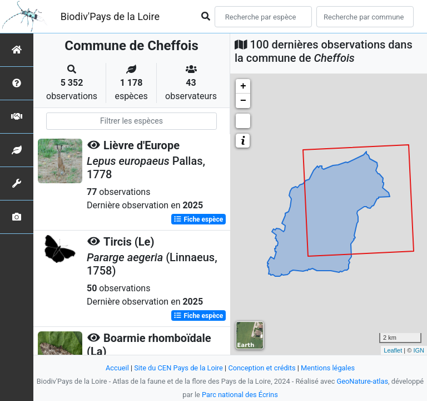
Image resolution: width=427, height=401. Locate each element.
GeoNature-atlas (363, 381)
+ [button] (243, 86)
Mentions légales (328, 368)
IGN (418, 350)
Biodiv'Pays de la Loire (110, 16)
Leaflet (393, 350)
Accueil (117, 368)
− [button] (243, 100)
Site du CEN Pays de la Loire (178, 368)
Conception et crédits (261, 368)
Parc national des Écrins (240, 394)
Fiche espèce (198, 219)
